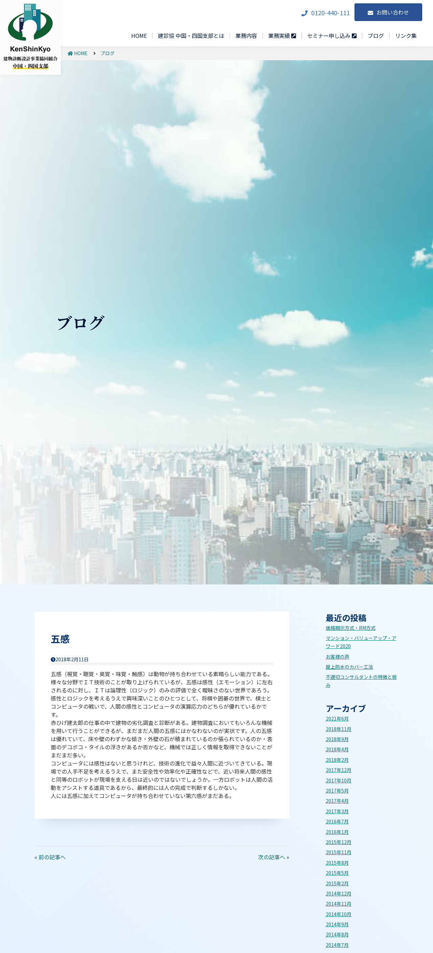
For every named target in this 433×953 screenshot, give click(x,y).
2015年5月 (337, 872)
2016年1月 (337, 831)
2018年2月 (337, 759)
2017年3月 (337, 811)
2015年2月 (337, 883)
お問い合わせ (393, 12)
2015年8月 (337, 862)
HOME (139, 35)
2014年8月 (337, 934)
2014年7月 (337, 944)
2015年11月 (338, 852)
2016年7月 (337, 821)
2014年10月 (338, 914)
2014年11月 (338, 903)
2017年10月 (338, 780)
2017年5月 (337, 790)
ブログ (376, 35)
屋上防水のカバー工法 (349, 666)
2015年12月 (338, 842)
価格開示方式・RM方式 (350, 627)
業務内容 (246, 35)
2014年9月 (337, 924)
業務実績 (282, 36)
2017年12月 (338, 770)
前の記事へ (52, 857)
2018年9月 (337, 739)
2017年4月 (337, 800)
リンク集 (406, 35)
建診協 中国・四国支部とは (191, 35)
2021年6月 (337, 718)
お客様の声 (337, 656)
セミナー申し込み (332, 36)
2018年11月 (338, 729)
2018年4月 (337, 749)
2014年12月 (338, 893)
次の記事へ (271, 857)
